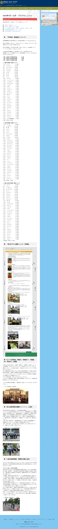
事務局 (51, 8)
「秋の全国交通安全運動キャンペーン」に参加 (13, 29)
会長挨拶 (2, 8)
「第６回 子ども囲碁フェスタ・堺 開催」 (11, 26)
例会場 (48, 8)
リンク (44, 8)
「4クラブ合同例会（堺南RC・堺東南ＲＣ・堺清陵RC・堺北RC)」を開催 (18, 28)
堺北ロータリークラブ (29, 521)
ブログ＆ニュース (15, 8)
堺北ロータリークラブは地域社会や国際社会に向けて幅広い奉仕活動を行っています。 (29, 523)
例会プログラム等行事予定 (23, 8)
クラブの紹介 (31, 8)
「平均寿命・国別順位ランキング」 (10, 25)
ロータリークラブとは (38, 8)
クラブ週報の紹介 (8, 8)
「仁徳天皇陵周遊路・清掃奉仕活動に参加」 (12, 31)
